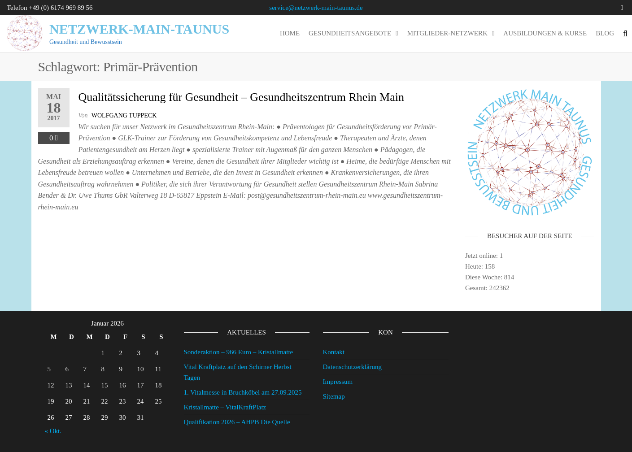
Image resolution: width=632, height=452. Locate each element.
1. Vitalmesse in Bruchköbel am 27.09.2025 (243, 392)
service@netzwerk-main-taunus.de (315, 7)
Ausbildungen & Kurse (545, 33)
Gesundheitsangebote (350, 33)
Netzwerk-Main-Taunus (139, 29)
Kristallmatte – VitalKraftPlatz (225, 407)
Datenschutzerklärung (352, 366)
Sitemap (334, 396)
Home (290, 33)
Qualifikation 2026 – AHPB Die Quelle (237, 422)
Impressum (338, 381)
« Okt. (53, 431)
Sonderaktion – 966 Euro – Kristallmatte (238, 352)
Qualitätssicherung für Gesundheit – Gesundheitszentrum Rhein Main (241, 97)
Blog (605, 33)
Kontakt (333, 352)
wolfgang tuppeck (124, 115)
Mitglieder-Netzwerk (447, 33)
